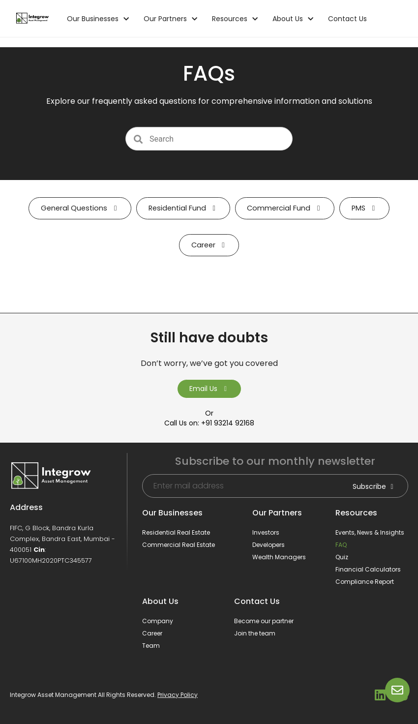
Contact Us (347, 19)
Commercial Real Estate (178, 545)
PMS (364, 208)
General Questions (80, 208)
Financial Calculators (368, 569)
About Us (292, 18)
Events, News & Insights (369, 532)
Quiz (341, 557)
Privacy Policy (177, 695)
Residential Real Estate (176, 532)
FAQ (341, 545)
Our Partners (170, 18)
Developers (268, 545)
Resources (235, 18)
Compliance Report (364, 581)
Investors (265, 532)
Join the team (254, 633)
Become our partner (264, 621)
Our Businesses (98, 18)
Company (157, 621)
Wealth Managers (279, 557)
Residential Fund (183, 208)
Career (209, 245)
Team (151, 645)
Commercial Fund (285, 208)
